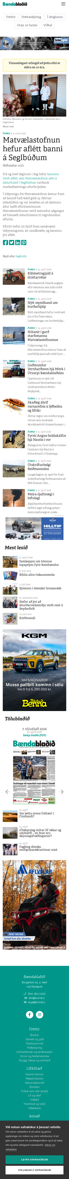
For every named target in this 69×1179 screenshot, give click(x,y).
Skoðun (34, 1035)
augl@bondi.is (34, 1002)
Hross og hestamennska (34, 1056)
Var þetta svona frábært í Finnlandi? (36, 814)
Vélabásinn (34, 1108)
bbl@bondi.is (34, 998)
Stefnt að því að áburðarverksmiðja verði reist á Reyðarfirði (41, 605)
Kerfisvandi (27, 618)
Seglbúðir (21, 256)
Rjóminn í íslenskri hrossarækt (40, 588)
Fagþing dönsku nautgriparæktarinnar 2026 (38, 848)
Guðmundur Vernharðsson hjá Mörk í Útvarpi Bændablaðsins (46, 369)
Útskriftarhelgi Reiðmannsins (39, 467)
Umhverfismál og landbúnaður (34, 1051)
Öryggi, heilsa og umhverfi (34, 1060)
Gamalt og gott (35, 1039)
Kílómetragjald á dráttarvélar (40, 275)
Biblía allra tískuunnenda (37, 575)
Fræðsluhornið (34, 1043)
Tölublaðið (17, 718)
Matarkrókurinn (34, 1078)
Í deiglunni (55, 17)
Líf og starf (34, 1095)
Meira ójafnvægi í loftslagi (41, 496)
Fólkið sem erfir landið (34, 1091)
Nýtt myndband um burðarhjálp (43, 305)
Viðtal (47, 25)
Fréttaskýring (31, 17)
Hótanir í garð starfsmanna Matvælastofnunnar (43, 336)
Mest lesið (16, 547)
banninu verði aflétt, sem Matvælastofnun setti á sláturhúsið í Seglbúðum (31, 178)
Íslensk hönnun (34, 1074)
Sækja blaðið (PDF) (34, 735)
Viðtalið (34, 1099)
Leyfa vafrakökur (34, 1159)
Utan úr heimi (27, 25)
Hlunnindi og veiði (34, 1103)
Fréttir (10, 17)
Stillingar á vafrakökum (34, 1170)
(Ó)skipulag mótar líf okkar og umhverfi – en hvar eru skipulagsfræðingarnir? (40, 833)
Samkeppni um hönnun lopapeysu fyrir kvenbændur (39, 563)
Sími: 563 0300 (35, 993)
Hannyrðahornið (34, 1082)
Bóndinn (35, 1087)
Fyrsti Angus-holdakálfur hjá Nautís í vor (47, 437)
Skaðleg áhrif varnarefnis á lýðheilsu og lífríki (45, 406)
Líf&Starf (34, 1068)
